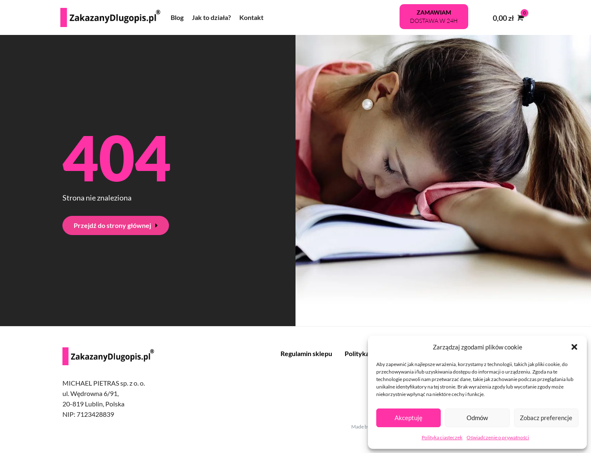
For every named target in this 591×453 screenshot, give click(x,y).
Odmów (477, 417)
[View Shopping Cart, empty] (507, 17)
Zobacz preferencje (546, 417)
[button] (574, 347)
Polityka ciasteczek (442, 437)
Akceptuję (408, 417)
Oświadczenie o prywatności (498, 437)
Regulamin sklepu (306, 353)
